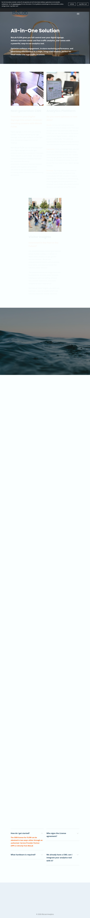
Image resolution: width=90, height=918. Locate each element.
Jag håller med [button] (83, 4)
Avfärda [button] (72, 4)
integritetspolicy (17, 4)
